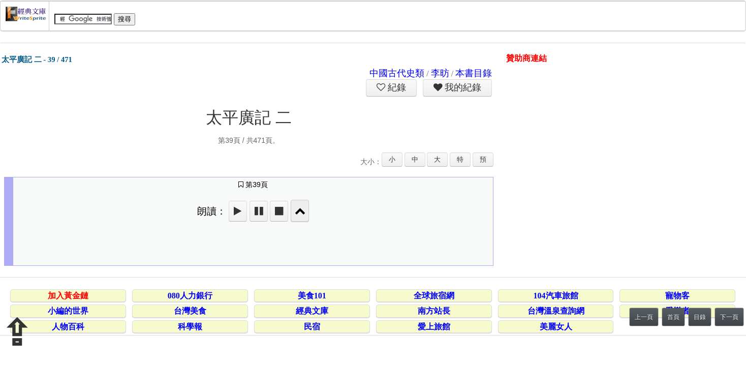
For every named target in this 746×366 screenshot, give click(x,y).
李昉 (440, 73)
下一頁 (729, 317)
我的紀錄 (462, 87)
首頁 (673, 317)
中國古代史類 (396, 73)
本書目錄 (473, 73)
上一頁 (644, 317)
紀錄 (396, 87)
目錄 (700, 317)
